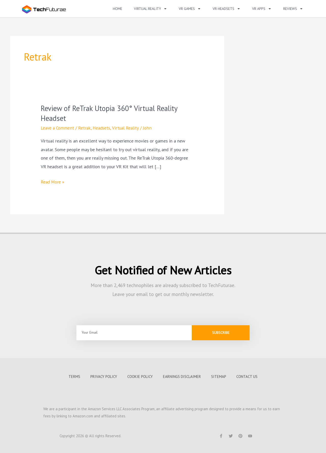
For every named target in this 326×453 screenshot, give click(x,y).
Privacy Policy (103, 376)
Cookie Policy (140, 376)
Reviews (293, 8)
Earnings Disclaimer (182, 376)
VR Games (190, 8)
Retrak (85, 128)
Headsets (103, 128)
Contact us (246, 376)
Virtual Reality (150, 8)
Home (117, 8)
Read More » (53, 181)
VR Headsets (226, 8)
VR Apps (261, 8)
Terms (74, 376)
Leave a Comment (58, 128)
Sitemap (218, 376)
